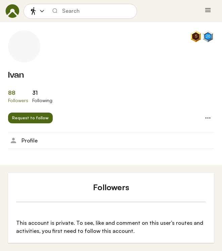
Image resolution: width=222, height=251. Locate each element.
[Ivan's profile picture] (24, 46)
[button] (30, 118)
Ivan (16, 75)
